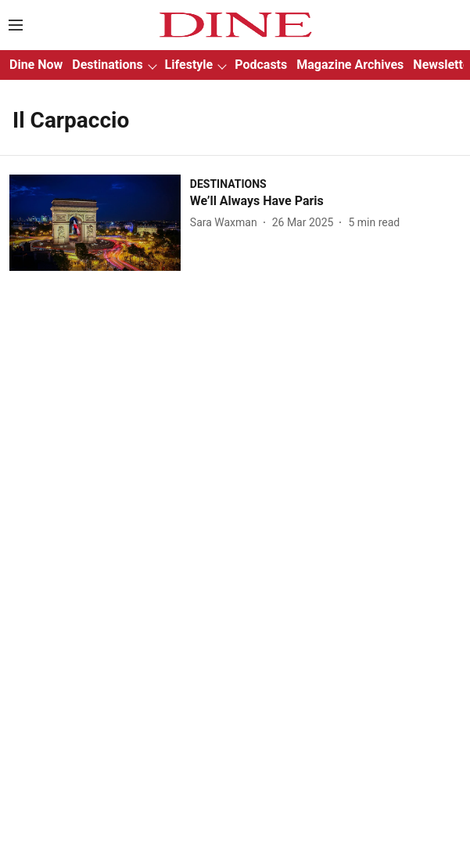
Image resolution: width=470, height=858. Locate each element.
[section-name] (228, 183)
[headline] (325, 201)
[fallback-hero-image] (99, 223)
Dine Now (36, 64)
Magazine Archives (350, 64)
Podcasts (261, 64)
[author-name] (227, 222)
